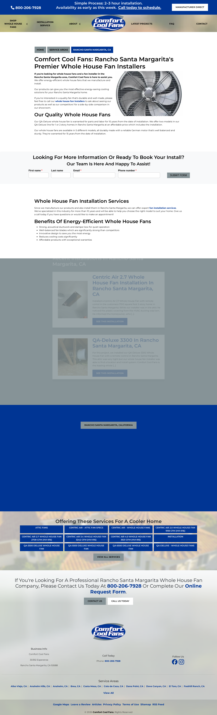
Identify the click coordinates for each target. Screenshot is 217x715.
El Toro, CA (175, 686)
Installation (175, 536)
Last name (57, 170)
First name (35, 170)
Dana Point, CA (134, 686)
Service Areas (58, 49)
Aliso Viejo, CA (19, 686)
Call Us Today (120, 601)
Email (77, 170)
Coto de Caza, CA (113, 686)
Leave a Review (81, 704)
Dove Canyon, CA (156, 686)
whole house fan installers (70, 101)
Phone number (127, 170)
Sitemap (145, 704)
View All (108, 693)
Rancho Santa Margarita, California (108, 425)
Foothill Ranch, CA (194, 686)
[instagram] (181, 661)
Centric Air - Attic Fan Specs (86, 527)
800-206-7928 (26, 8)
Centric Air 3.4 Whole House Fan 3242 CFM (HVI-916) (86, 538)
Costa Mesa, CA (92, 686)
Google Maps (61, 704)
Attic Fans (41, 527)
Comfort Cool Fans (103, 712)
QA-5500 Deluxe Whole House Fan (86, 547)
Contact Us (95, 601)
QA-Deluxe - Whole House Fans (175, 545)
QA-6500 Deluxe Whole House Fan (131, 547)
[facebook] (175, 661)
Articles (97, 704)
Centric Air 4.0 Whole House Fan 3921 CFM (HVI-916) (131, 538)
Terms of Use (130, 704)
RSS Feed (158, 704)
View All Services (108, 557)
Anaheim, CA (60, 686)
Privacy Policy (112, 704)
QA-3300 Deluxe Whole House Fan (42, 547)
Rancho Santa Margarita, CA (92, 49)
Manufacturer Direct (190, 7)
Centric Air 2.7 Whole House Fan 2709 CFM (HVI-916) (41, 538)
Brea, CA (75, 686)
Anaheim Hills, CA (40, 686)
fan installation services (162, 208)
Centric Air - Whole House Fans (130, 527)
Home (40, 49)
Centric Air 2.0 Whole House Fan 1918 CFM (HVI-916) (175, 529)
